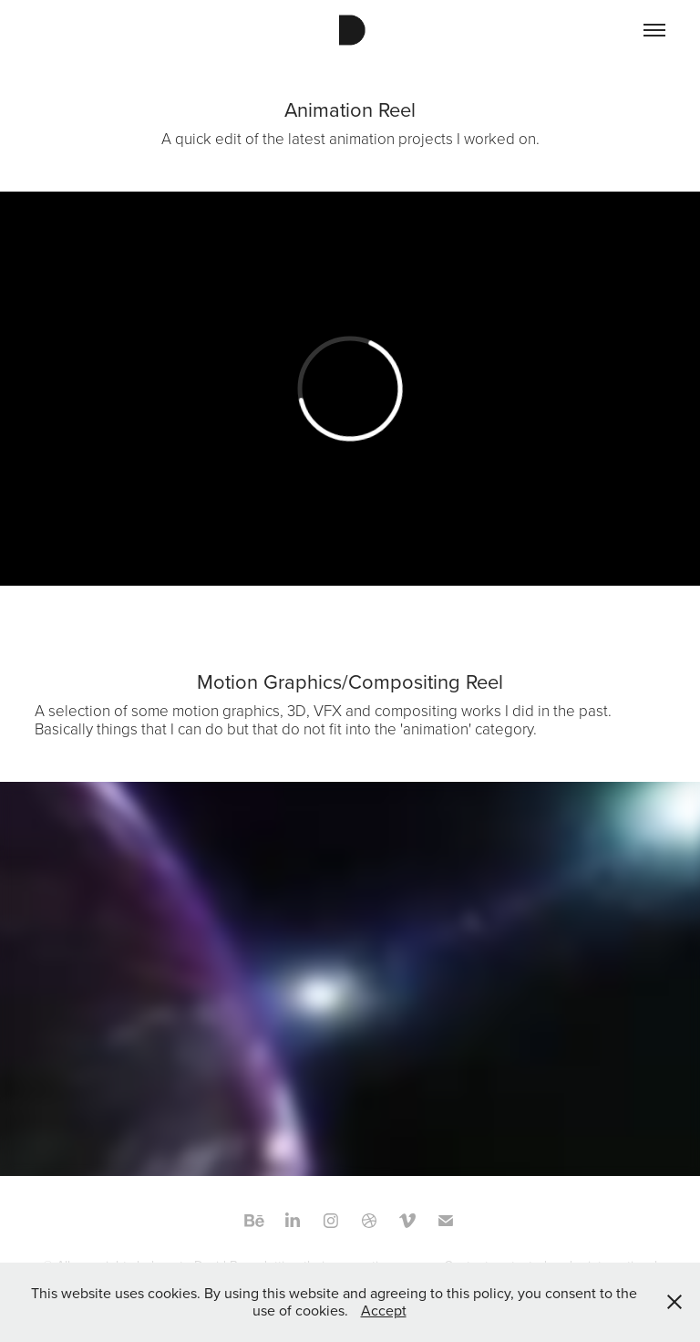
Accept (384, 1310)
